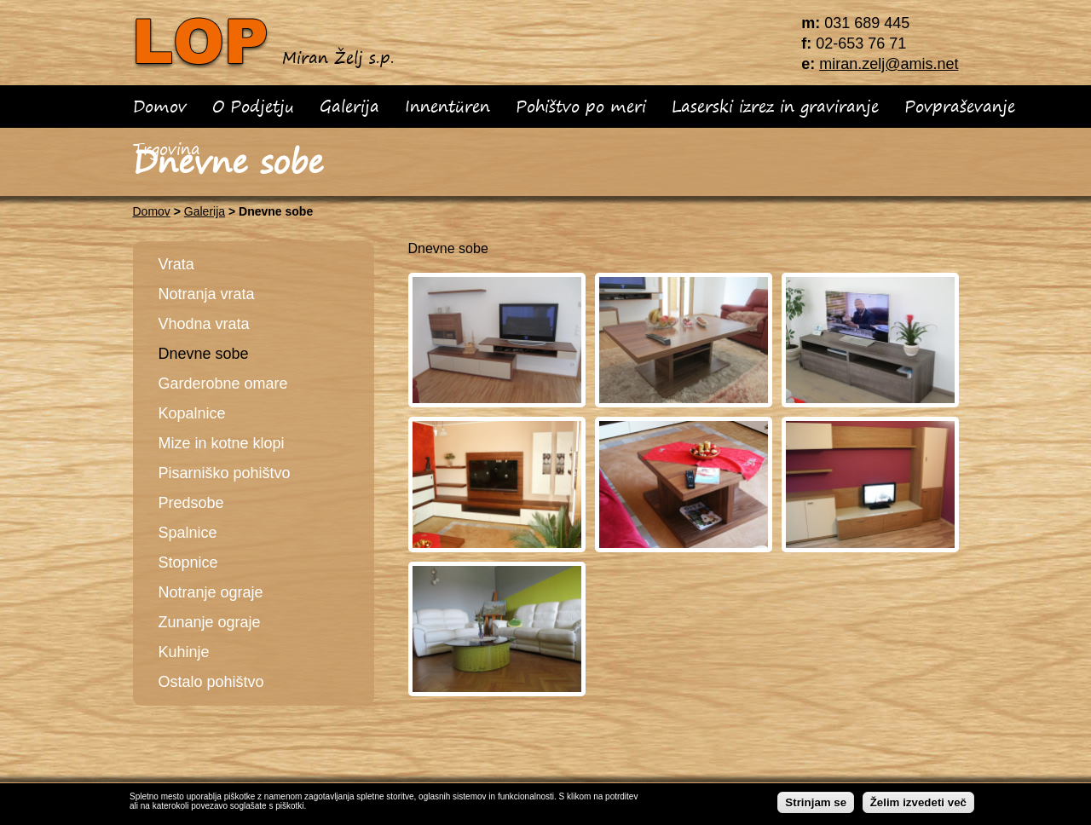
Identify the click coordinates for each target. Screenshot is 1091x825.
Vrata (176, 264)
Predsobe (191, 502)
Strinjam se (815, 805)
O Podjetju (253, 106)
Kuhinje (184, 652)
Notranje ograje (211, 592)
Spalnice (188, 532)
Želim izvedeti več (918, 805)
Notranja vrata (207, 294)
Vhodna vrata (204, 323)
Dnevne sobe (204, 353)
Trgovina (166, 149)
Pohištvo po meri (581, 106)
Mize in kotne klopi (222, 443)
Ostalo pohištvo (211, 681)
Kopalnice (192, 413)
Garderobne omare (223, 383)
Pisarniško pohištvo (225, 473)
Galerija (349, 106)
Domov (160, 106)
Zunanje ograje (210, 622)
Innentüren (447, 106)
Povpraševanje (959, 106)
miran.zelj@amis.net (888, 63)
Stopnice (188, 562)
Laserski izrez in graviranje (775, 106)
